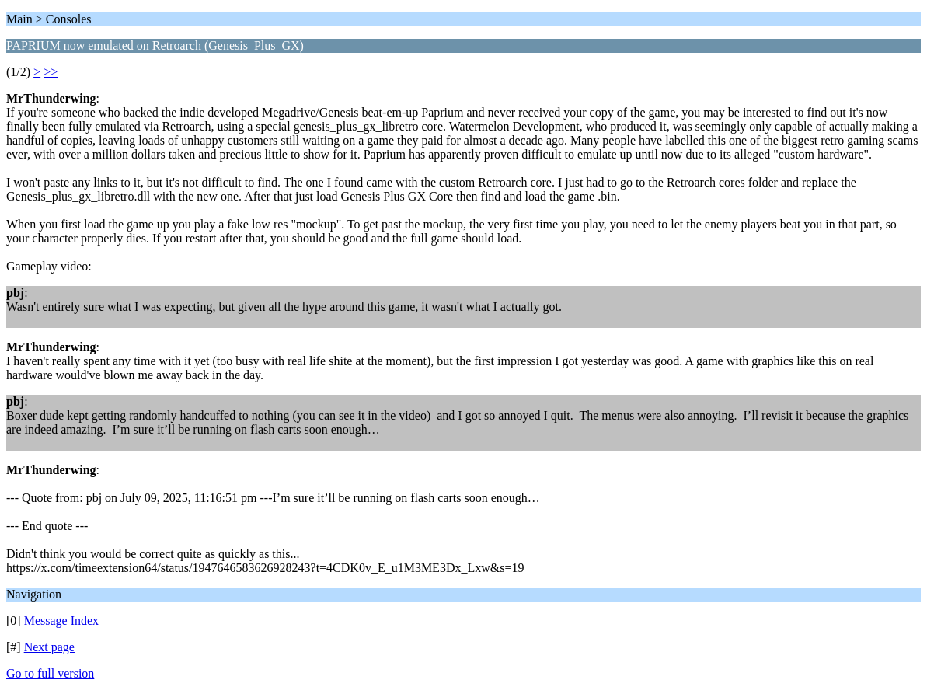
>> (51, 71)
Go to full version (50, 673)
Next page (49, 647)
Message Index (61, 620)
